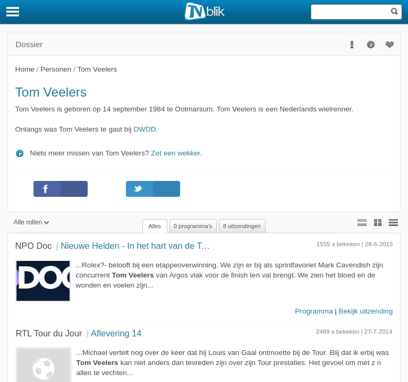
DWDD (144, 129)
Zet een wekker (175, 153)
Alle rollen (31, 222)
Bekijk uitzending (365, 311)
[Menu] (13, 11)
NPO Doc (33, 245)
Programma (314, 311)
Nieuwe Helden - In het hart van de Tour (137, 245)
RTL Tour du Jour (49, 333)
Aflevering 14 (116, 333)
